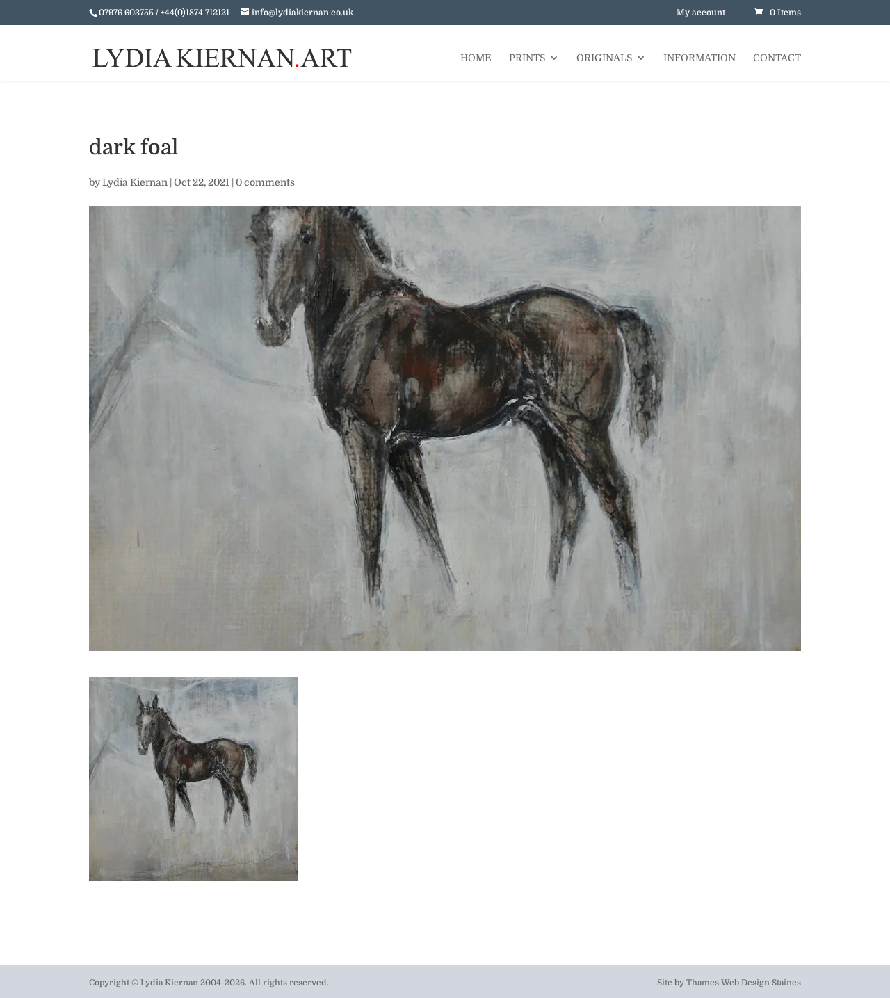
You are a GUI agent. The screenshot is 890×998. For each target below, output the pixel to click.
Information (699, 58)
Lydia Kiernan (135, 182)
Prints (527, 58)
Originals (604, 58)
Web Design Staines (761, 983)
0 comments (265, 182)
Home (476, 58)
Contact (777, 58)
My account (701, 12)
